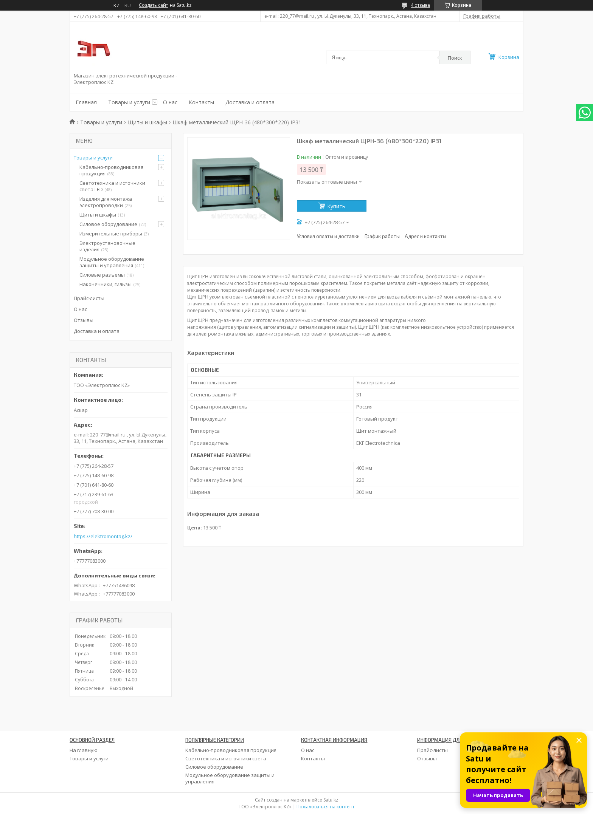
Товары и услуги (129, 102)
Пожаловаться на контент (325, 806)
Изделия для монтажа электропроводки (105, 202)
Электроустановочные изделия (107, 246)
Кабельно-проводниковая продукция (111, 170)
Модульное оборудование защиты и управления (111, 262)
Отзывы (83, 320)
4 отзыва (420, 5)
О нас (170, 102)
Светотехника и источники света (225, 758)
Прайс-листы (89, 298)
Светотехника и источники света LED (112, 186)
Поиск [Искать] (455, 57)
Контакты (201, 102)
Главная (86, 102)
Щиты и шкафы (147, 122)
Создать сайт (153, 5)
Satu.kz (330, 800)
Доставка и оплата (250, 102)
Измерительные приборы (110, 233)
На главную (84, 750)
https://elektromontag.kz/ (103, 536)
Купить (336, 206)
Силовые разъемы (102, 274)
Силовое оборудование (108, 224)
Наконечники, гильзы (105, 284)
